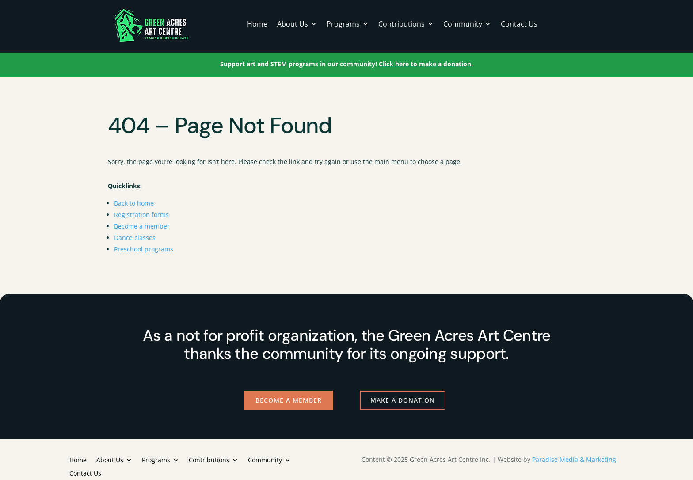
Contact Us (519, 25)
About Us (292, 25)
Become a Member (288, 400)
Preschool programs (143, 249)
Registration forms (141, 214)
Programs (343, 25)
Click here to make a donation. (426, 64)
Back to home (134, 203)
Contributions (401, 25)
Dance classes (135, 237)
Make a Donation (402, 400)
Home (257, 25)
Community (462, 25)
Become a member (142, 226)
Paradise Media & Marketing (574, 459)
